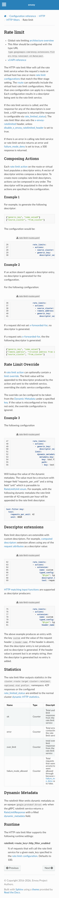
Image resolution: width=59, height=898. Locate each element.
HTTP (42, 16)
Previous (12, 868)
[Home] (5, 16)
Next (49, 868)
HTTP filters (13, 20)
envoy (31, 5)
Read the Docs (12, 892)
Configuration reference (22, 16)
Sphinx (19, 889)
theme (35, 889)
